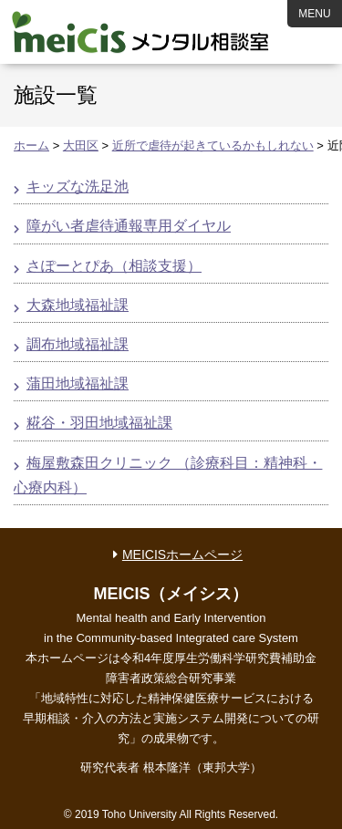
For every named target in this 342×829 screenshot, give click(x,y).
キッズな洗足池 (77, 186)
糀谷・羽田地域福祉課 (99, 422)
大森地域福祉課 (77, 305)
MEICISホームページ (182, 554)
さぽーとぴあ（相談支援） (114, 266)
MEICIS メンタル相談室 (140, 32)
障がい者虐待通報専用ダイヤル (128, 225)
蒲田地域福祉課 (77, 383)
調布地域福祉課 (77, 344)
